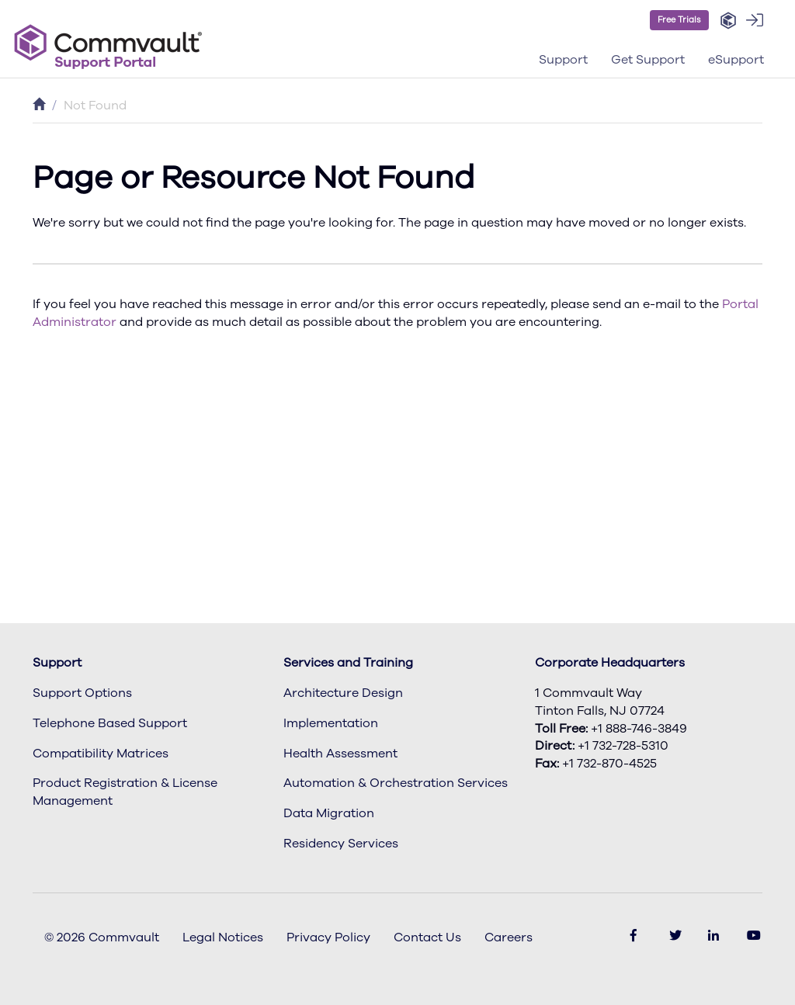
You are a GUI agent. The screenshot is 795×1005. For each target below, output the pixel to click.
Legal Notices (222, 937)
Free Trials (679, 20)
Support (57, 662)
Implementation (330, 723)
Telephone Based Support (110, 723)
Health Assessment (340, 753)
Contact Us (427, 937)
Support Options (82, 693)
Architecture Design (343, 693)
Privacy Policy (328, 937)
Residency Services (340, 843)
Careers (508, 937)
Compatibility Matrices (100, 753)
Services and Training (348, 662)
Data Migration (328, 813)
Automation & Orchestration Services (395, 783)
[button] (728, 21)
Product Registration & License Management (125, 792)
